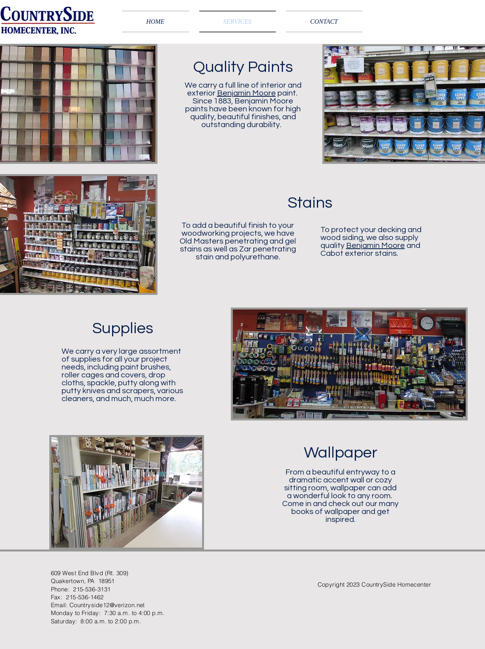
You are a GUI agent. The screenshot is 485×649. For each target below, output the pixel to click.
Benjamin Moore (246, 93)
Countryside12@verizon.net (107, 605)
